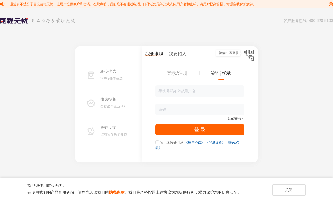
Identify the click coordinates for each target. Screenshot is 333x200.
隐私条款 (117, 192)
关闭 (289, 190)
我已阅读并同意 (171, 142)
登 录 (199, 129)
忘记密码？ (236, 118)
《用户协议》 (195, 142)
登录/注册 (177, 73)
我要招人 (177, 53)
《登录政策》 (215, 142)
